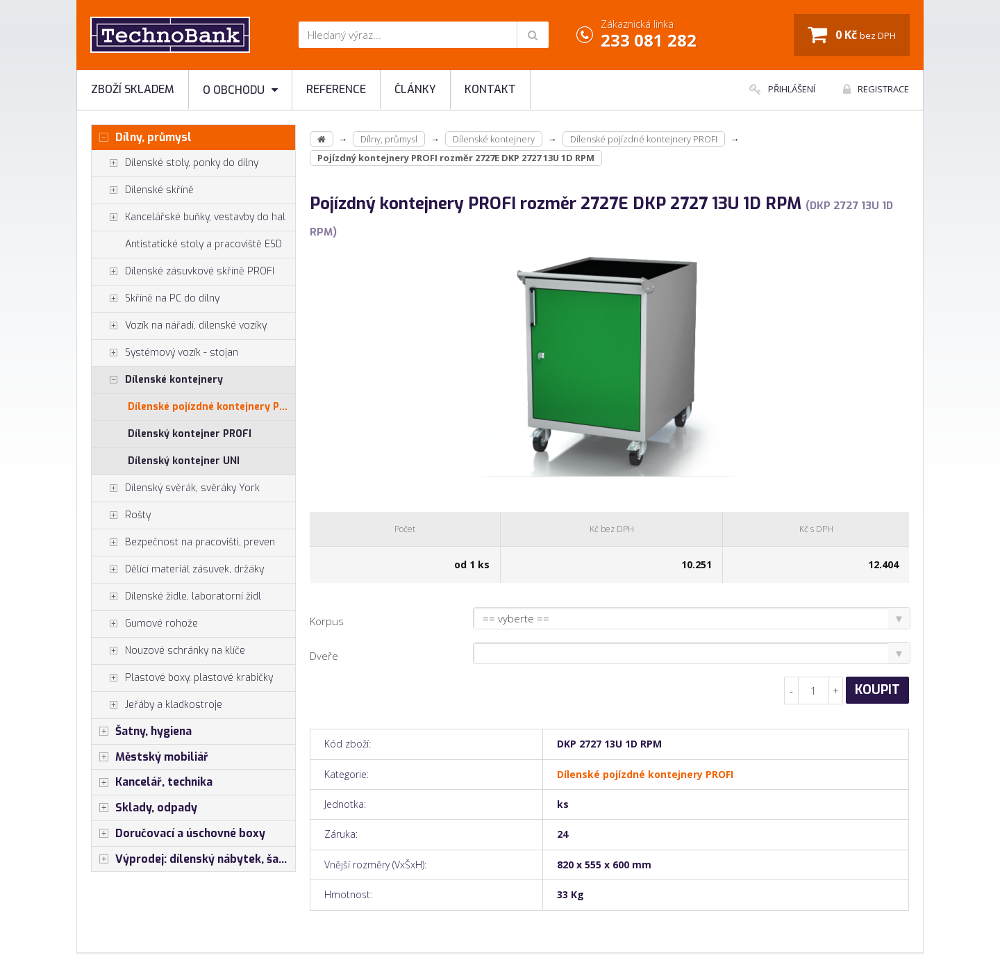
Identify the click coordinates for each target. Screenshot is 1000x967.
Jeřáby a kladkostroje (157, 705)
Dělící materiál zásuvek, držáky (178, 569)
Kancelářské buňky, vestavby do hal (188, 217)
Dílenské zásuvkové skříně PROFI (183, 271)
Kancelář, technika (152, 782)
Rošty (121, 515)
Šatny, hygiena (142, 731)
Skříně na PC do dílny (155, 299)
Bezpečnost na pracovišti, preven (183, 542)
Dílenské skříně (143, 190)
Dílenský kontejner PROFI (189, 433)
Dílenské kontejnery (157, 380)
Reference (336, 89)
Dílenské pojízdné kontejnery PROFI (211, 406)
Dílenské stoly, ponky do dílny (175, 163)
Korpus (327, 621)
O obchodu (240, 90)
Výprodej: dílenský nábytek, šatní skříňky (193, 859)
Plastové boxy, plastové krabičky (182, 678)
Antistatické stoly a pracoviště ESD (203, 244)
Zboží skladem (132, 89)
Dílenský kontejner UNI (184, 461)
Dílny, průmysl (142, 137)
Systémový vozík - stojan (165, 353)
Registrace (876, 89)
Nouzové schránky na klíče (168, 651)
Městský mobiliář (150, 757)
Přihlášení (782, 89)
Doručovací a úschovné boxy (178, 833)
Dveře (324, 656)
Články (415, 89)
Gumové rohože (145, 624)
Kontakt (490, 89)
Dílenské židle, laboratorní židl (176, 597)
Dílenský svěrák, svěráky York (176, 488)
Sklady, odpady (144, 807)
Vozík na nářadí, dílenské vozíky (179, 326)
